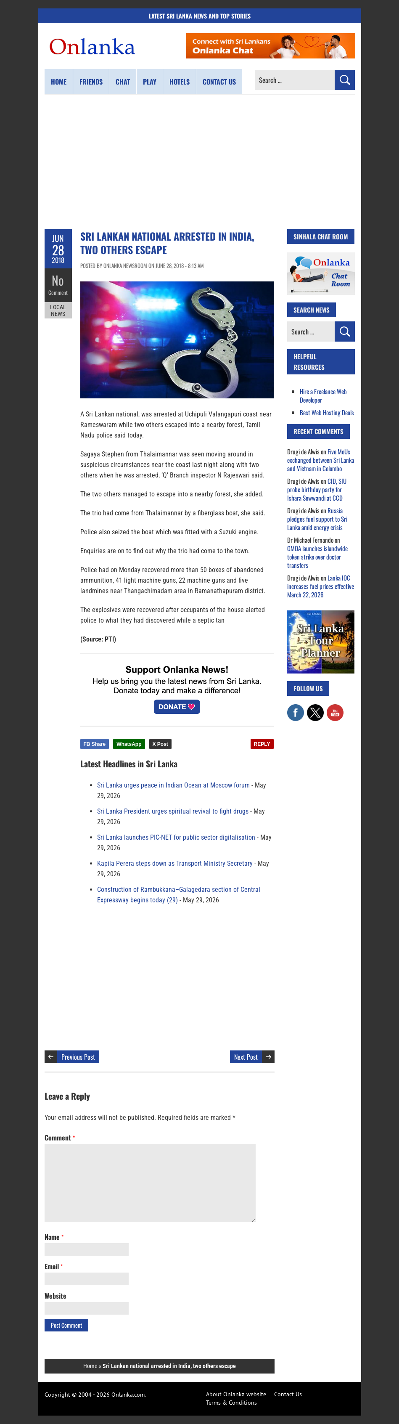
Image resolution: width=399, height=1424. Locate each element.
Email (54, 1266)
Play (149, 82)
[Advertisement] (199, 162)
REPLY (262, 744)
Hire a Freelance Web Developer (323, 395)
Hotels (179, 82)
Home (58, 82)
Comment (58, 292)
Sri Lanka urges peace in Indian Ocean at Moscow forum (173, 785)
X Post (160, 744)
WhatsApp (128, 744)
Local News (58, 310)
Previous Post (78, 1057)
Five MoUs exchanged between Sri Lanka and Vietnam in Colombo (320, 460)
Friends (91, 82)
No (58, 280)
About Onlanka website (236, 1394)
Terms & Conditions (231, 1402)
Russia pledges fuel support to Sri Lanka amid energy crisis (317, 519)
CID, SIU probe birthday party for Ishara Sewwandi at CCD (316, 489)
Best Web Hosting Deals (327, 412)
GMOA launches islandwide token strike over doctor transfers (317, 557)
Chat (123, 82)
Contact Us (288, 1394)
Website (55, 1296)
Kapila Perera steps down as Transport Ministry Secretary (175, 863)
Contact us (219, 82)
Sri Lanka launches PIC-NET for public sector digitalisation (176, 837)
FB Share (95, 744)
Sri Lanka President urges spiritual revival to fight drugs (172, 811)
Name (54, 1237)
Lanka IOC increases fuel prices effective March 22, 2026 (320, 586)
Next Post (246, 1057)
